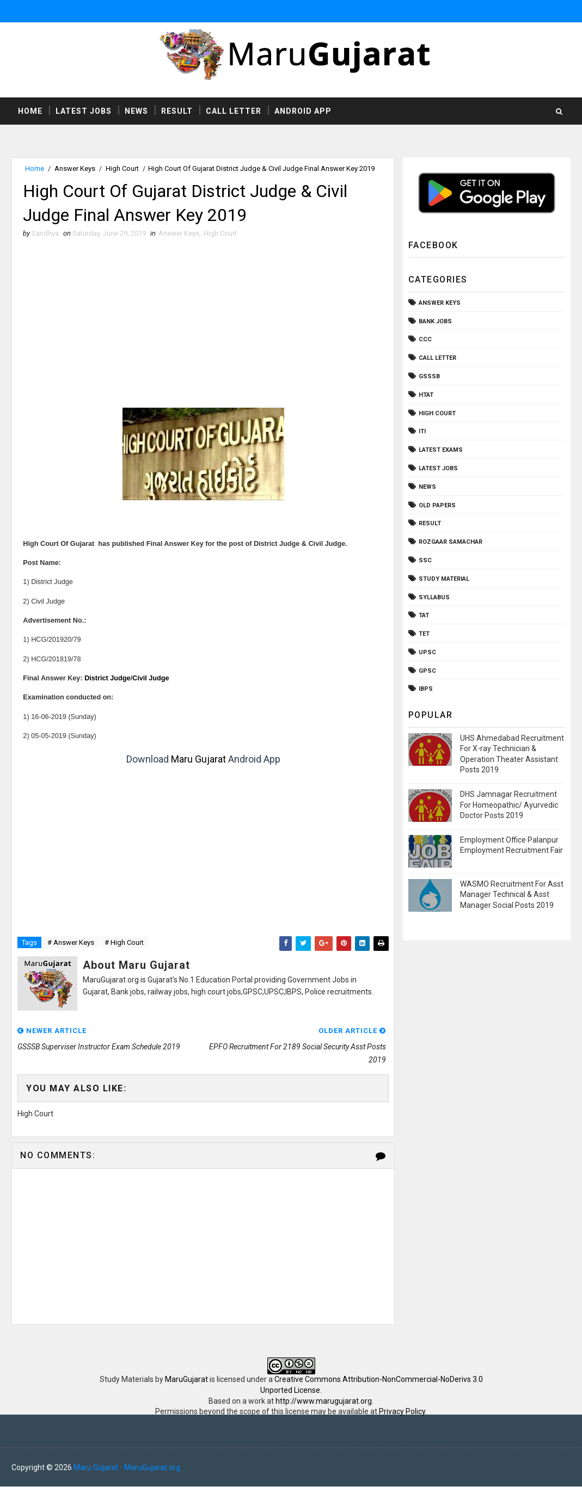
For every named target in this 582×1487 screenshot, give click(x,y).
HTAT (426, 394)
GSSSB (429, 376)
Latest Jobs (84, 111)
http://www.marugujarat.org (323, 1401)
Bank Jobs (435, 321)
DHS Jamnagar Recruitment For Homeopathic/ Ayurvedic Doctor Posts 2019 (509, 805)
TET (424, 633)
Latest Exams (441, 449)
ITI (422, 431)
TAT (424, 615)
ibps (426, 689)
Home (30, 111)
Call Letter (233, 111)
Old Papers (437, 505)
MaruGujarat (186, 1379)
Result (177, 111)
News (136, 111)
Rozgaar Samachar (450, 541)
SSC (425, 560)
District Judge (107, 678)
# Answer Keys (70, 942)
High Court (122, 168)
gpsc (427, 670)
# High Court (124, 942)
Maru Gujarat (198, 759)
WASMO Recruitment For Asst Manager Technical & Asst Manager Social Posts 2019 (511, 895)
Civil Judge (150, 678)
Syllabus (434, 597)
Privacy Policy (402, 1411)
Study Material (444, 578)
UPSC (427, 652)
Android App (303, 111)
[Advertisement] (203, 326)
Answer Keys (74, 168)
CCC (425, 339)
